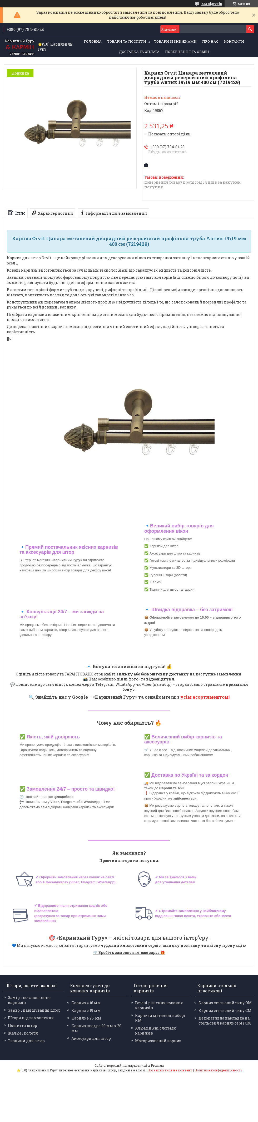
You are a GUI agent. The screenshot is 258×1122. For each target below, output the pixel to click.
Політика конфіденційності (218, 1070)
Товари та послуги (126, 41)
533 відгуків (211, 4)
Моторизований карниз (158, 1040)
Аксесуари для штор (91, 1038)
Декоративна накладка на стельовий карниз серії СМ (225, 1021)
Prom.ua (157, 1065)
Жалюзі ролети (23, 1033)
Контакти (234, 41)
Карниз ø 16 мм (86, 1002)
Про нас (210, 41)
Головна (93, 41)
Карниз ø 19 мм (86, 1010)
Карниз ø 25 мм (86, 1018)
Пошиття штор (22, 1025)
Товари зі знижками (175, 41)
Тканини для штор (26, 1040)
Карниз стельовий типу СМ (225, 1010)
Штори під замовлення (31, 1017)
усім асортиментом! (205, 697)
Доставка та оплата (139, 51)
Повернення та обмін (187, 51)
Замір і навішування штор (34, 1010)
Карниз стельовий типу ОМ (225, 1002)
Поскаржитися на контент (169, 1070)
